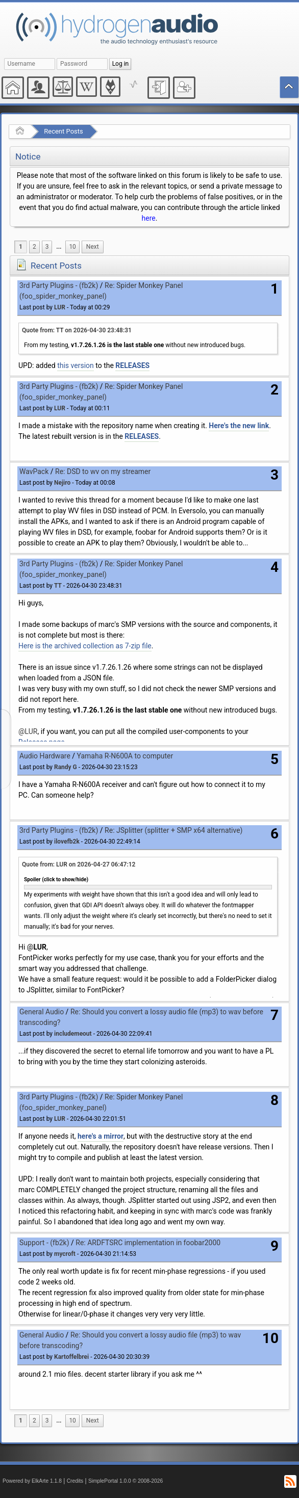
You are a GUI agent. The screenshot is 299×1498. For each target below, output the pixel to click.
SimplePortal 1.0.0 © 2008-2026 (125, 1481)
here (149, 218)
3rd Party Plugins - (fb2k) (58, 285)
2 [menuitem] (34, 246)
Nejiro (62, 482)
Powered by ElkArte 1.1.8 (32, 1481)
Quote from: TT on (77, 330)
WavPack (33, 471)
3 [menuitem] (47, 246)
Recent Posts (63, 131)
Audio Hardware (44, 756)
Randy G (65, 767)
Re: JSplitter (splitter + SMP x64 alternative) (173, 830)
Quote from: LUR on (78, 864)
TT (58, 585)
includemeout (73, 1033)
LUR (59, 307)
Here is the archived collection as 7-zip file (85, 646)
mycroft (65, 1253)
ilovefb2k (67, 841)
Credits (75, 1481)
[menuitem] (58, 247)
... (58, 246)
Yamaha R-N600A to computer (125, 756)
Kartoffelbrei (71, 1356)
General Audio (41, 1012)
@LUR (27, 731)
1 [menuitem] (20, 246)
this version (75, 365)
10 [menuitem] (72, 246)
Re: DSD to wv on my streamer (103, 471)
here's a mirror (100, 1136)
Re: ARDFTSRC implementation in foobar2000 (148, 1243)
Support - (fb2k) (44, 1243)
